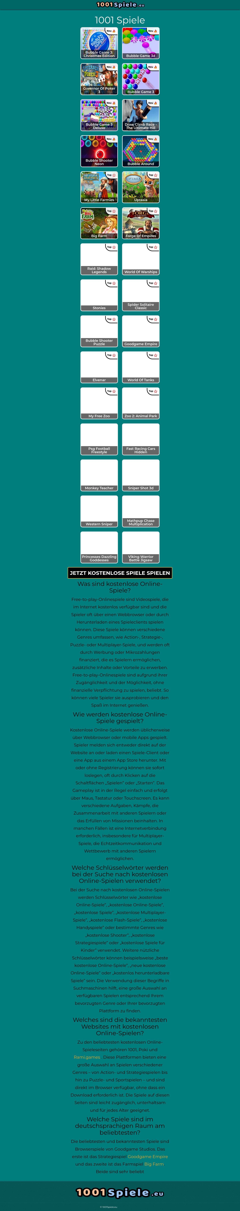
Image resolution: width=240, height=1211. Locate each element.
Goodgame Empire (148, 1156)
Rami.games (87, 1057)
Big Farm (154, 1164)
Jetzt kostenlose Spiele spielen (120, 573)
